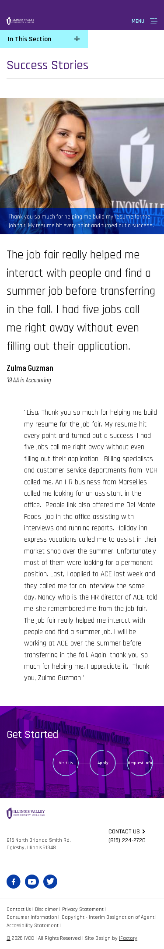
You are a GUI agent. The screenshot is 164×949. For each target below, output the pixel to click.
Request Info (140, 763)
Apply (103, 763)
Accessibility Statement (33, 925)
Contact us (124, 832)
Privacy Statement (83, 909)
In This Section (29, 39)
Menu (138, 21)
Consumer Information (32, 917)
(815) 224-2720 (127, 840)
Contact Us (19, 909)
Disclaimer (46, 909)
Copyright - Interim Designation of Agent (108, 917)
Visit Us (66, 763)
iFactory (128, 938)
